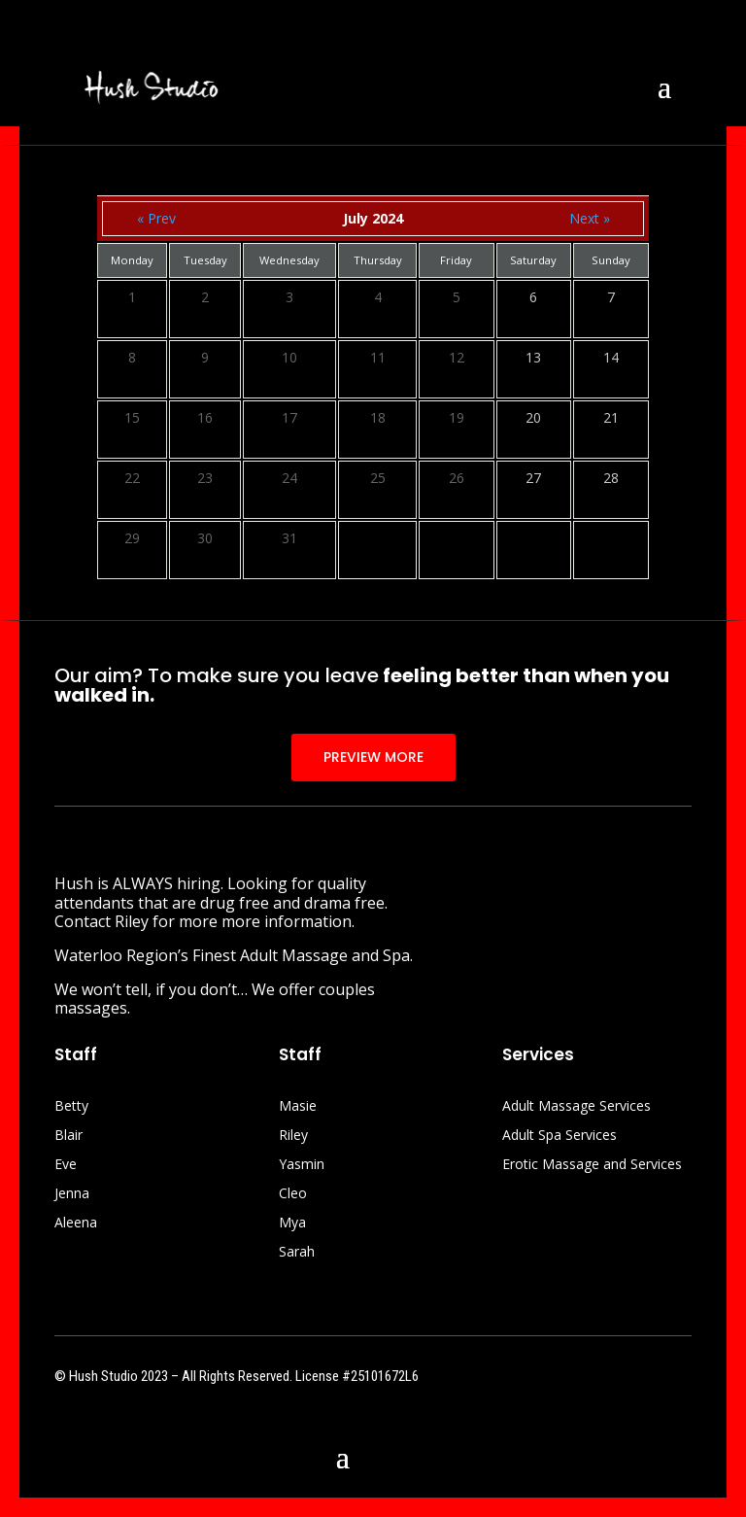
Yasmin (301, 1165)
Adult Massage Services (576, 1107)
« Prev (156, 218)
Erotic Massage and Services (592, 1165)
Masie (298, 1107)
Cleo (293, 1194)
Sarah (297, 1252)
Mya (292, 1223)
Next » (589, 218)
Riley (293, 1136)
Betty (71, 1107)
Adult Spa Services (559, 1136)
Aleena (75, 1223)
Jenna (71, 1194)
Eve (65, 1165)
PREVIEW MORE (373, 757)
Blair (68, 1136)
